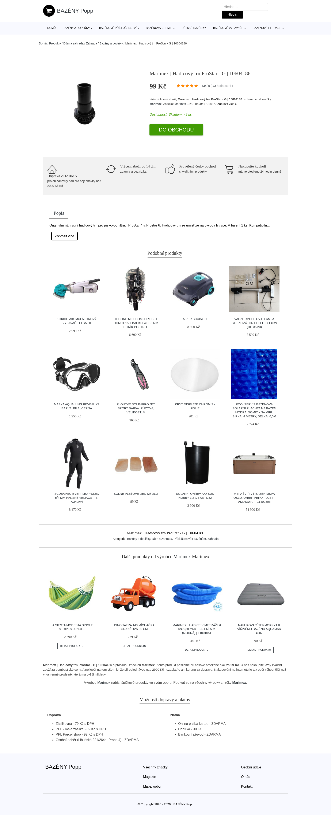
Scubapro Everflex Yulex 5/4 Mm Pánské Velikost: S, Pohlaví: (76, 497)
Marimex (155, 104)
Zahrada (91, 43)
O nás (245, 777)
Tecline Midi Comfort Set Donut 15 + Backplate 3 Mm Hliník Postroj (136, 322)
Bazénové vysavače (228, 27)
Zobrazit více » (227, 104)
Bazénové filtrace (267, 27)
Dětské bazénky (194, 27)
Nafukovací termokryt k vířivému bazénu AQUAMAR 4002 (259, 629)
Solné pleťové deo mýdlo (136, 493)
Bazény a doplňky (76, 27)
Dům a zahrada (73, 43)
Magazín (149, 777)
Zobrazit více (64, 236)
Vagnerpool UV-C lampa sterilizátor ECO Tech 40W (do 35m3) (254, 322)
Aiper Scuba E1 (195, 319)
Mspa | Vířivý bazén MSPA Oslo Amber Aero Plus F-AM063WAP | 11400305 (254, 497)
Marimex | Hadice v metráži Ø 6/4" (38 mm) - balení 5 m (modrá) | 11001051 (196, 629)
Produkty (55, 43)
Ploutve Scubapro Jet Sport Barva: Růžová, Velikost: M (136, 408)
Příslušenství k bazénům (190, 538)
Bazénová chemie (159, 27)
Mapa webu (152, 786)
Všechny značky (155, 767)
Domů (51, 27)
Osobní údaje (251, 767)
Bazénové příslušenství (118, 27)
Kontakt (246, 786)
